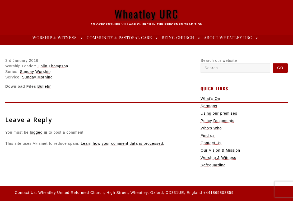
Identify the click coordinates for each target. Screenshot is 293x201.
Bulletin (45, 86)
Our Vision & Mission (220, 150)
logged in (38, 132)
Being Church (178, 38)
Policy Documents (217, 121)
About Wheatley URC (228, 38)
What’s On (210, 98)
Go (280, 68)
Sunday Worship (35, 71)
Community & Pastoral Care (119, 38)
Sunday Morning (37, 77)
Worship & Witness (54, 38)
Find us (208, 135)
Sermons (209, 106)
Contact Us (211, 143)
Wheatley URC (146, 14)
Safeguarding (213, 165)
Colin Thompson (53, 66)
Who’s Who (211, 128)
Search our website (219, 60)
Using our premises (219, 113)
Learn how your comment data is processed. (122, 143)
